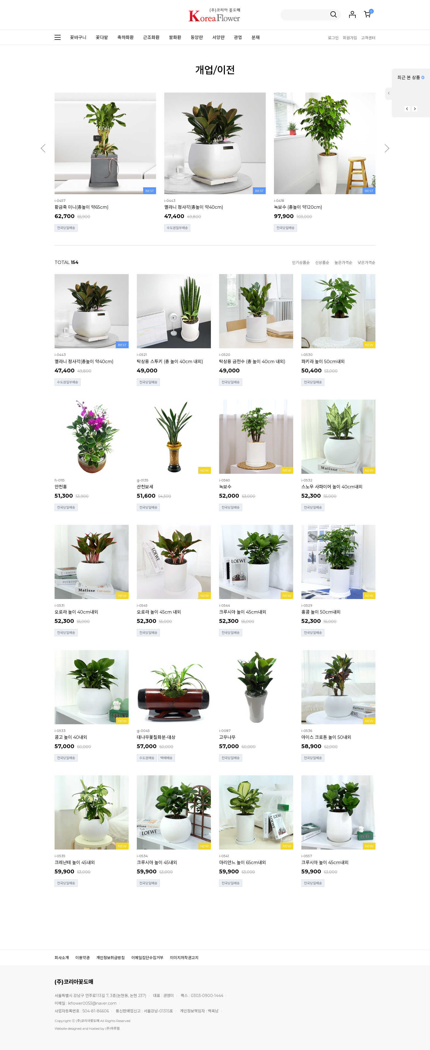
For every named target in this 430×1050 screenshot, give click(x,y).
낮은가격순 (366, 262)
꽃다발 (102, 37)
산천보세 (145, 486)
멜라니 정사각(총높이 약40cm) (193, 207)
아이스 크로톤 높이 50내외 (326, 737)
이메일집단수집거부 (147, 957)
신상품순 (322, 262)
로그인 (333, 37)
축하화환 (125, 37)
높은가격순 (343, 262)
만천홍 (61, 486)
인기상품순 (301, 262)
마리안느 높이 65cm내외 (242, 862)
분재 (255, 37)
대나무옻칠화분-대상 (156, 737)
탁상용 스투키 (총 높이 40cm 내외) (170, 361)
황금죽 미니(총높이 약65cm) (82, 207)
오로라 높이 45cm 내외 (159, 612)
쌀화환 (175, 37)
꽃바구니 (78, 37)
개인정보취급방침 (110, 957)
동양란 (197, 37)
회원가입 (350, 37)
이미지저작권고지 (184, 957)
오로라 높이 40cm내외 (76, 612)
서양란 (218, 37)
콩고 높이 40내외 (71, 737)
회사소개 (62, 957)
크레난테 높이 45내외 (75, 862)
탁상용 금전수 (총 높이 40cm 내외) (252, 361)
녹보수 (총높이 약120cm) (298, 207)
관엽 (238, 37)
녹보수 (225, 486)
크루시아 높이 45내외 (157, 862)
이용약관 (82, 957)
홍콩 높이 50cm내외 (321, 612)
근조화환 (151, 37)
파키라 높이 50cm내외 (323, 361)
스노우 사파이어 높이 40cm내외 (332, 486)
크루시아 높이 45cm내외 (242, 612)
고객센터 (368, 37)
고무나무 (227, 737)
